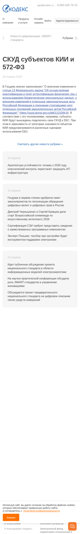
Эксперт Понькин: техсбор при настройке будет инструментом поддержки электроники (37, 237)
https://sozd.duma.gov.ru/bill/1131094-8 (44, 112)
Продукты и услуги (23, 21)
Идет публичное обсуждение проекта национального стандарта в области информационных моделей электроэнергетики (37, 268)
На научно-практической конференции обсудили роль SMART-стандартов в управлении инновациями (38, 282)
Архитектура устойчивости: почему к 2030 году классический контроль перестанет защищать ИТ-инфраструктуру (39, 169)
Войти (48, 20)
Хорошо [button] (11, 517)
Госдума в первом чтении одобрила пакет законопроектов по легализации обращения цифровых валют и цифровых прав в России (36, 201)
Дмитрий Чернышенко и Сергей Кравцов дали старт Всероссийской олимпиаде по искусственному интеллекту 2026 (37, 215)
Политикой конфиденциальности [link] (41, 510)
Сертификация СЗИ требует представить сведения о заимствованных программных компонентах (40, 227)
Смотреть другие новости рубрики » (40, 144)
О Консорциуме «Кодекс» (18, 528)
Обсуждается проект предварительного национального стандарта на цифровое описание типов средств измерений (39, 296)
